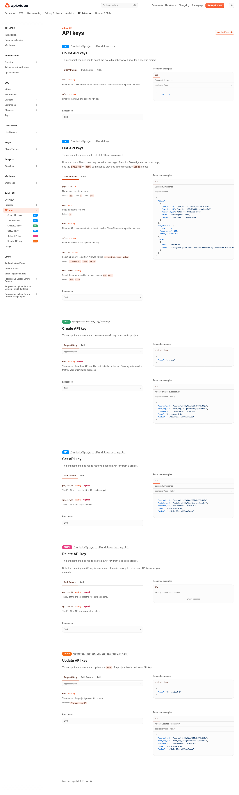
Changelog (184, 5)
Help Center (171, 5)
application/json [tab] (161, 350)
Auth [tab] (99, 70)
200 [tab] (156, 75)
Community (157, 5)
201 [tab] (156, 386)
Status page (197, 5)
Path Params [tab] (87, 70)
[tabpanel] (102, 90)
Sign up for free (214, 5)
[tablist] (102, 70)
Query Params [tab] (70, 70)
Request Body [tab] (70, 345)
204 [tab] (156, 587)
